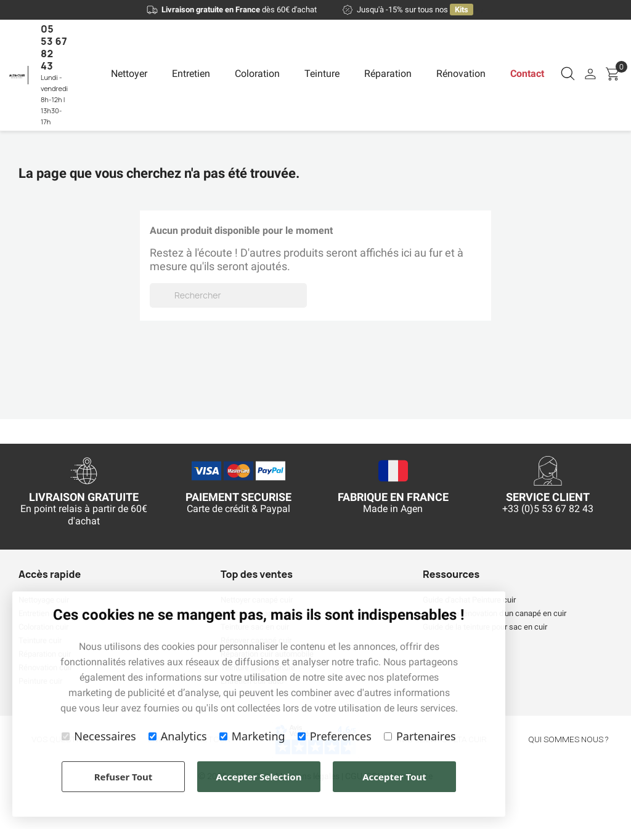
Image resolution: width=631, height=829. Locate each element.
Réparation (388, 73)
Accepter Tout (394, 777)
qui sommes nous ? (568, 739)
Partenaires (420, 736)
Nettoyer (129, 73)
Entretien (191, 73)
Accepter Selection (259, 777)
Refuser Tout (123, 777)
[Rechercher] (228, 295)
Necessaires (99, 736)
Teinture (322, 73)
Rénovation (461, 73)
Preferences (335, 736)
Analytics (178, 736)
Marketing (252, 736)
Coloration (257, 73)
